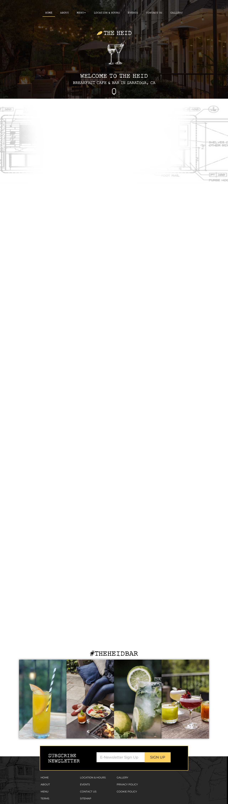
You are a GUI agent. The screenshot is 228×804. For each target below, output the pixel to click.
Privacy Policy (127, 784)
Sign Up (157, 757)
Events (133, 12)
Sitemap (85, 798)
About (64, 12)
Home (48, 12)
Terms (45, 798)
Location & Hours (107, 12)
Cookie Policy (127, 791)
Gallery (122, 777)
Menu (44, 791)
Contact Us (154, 12)
